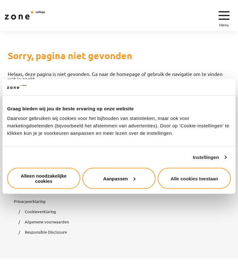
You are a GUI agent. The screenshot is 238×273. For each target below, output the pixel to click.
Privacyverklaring (30, 201)
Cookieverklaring (40, 211)
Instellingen (206, 157)
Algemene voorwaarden (47, 222)
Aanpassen (119, 178)
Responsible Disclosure (46, 232)
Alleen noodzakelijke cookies (44, 178)
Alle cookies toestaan (194, 178)
